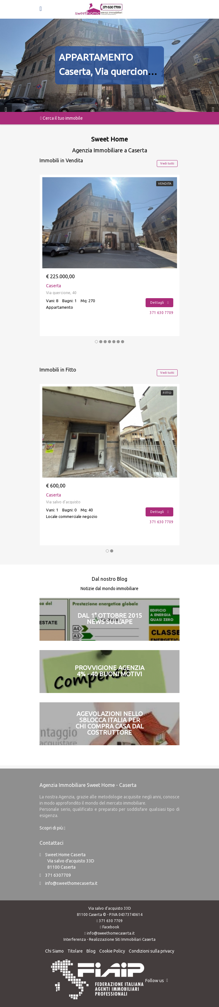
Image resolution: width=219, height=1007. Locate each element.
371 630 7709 (161, 313)
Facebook (110, 927)
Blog (91, 951)
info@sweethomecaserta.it (71, 883)
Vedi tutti (167, 163)
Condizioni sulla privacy (151, 951)
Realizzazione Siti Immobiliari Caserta (122, 939)
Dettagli (159, 302)
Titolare (75, 951)
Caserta (53, 285)
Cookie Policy (112, 951)
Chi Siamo (54, 951)
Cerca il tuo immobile (61, 118)
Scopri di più (52, 827)
